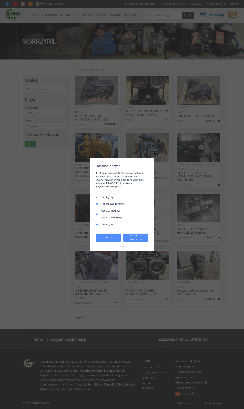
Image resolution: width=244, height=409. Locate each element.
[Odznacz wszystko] (149, 162)
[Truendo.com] (122, 246)
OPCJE (108, 237)
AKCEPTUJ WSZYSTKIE (136, 237)
